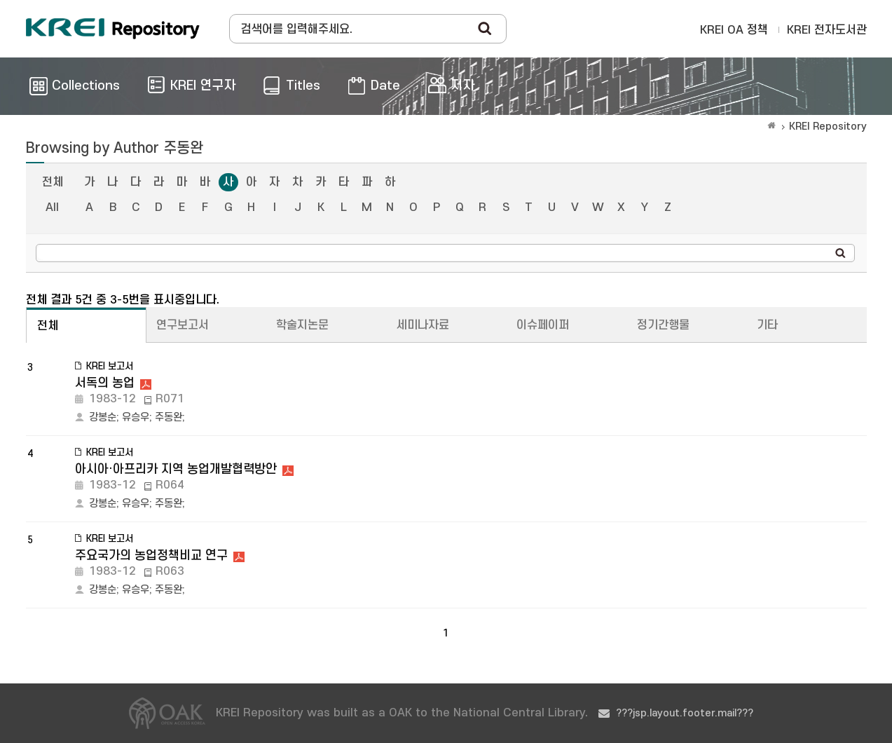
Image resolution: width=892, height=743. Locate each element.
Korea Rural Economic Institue (113, 28)
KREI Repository (828, 126)
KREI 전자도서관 (827, 30)
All (52, 207)
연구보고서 (182, 325)
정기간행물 (663, 325)
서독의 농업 (105, 383)
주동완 (168, 417)
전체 (52, 182)
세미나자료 (423, 325)
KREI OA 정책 (734, 30)
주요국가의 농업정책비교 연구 (151, 555)
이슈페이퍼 (542, 325)
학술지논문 (302, 325)
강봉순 (102, 417)
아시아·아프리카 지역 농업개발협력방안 (176, 469)
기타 (767, 325)
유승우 (135, 417)
